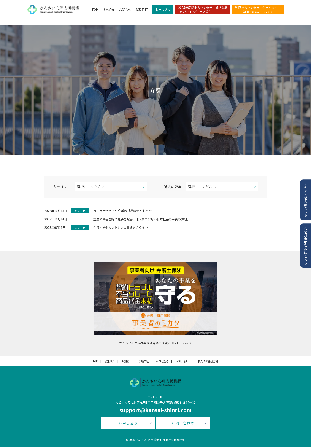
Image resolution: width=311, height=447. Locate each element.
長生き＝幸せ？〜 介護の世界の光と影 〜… (122, 210)
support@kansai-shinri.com (155, 410)
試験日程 (140, 10)
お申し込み (161, 10)
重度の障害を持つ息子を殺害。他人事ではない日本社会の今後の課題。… (143, 219)
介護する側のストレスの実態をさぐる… (120, 227)
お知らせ (123, 10)
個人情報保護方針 (208, 361)
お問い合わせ (183, 361)
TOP (93, 10)
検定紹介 (107, 10)
